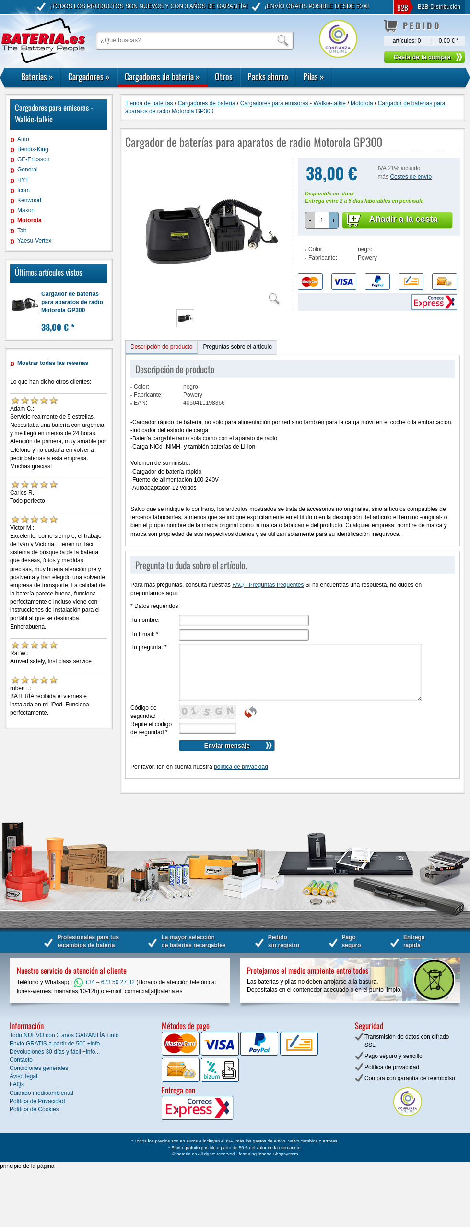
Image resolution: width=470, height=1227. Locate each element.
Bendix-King (32, 149)
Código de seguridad (143, 712)
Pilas (313, 76)
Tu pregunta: (148, 647)
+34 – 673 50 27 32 (104, 982)
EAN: (140, 403)
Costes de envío (411, 176)
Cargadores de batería (162, 76)
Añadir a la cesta (403, 219)
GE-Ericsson (33, 159)
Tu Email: (144, 634)
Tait (21, 230)
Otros (224, 76)
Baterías (37, 76)
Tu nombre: (145, 620)
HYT (23, 180)
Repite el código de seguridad (151, 728)
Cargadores (89, 76)
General (27, 169)
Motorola (29, 220)
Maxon (26, 210)
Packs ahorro (267, 76)
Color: (316, 249)
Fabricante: (322, 258)
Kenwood (29, 200)
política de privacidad (241, 767)
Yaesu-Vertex (34, 240)
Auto (23, 139)
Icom (23, 190)
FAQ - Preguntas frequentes (268, 585)
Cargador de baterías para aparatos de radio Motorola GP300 (72, 302)
